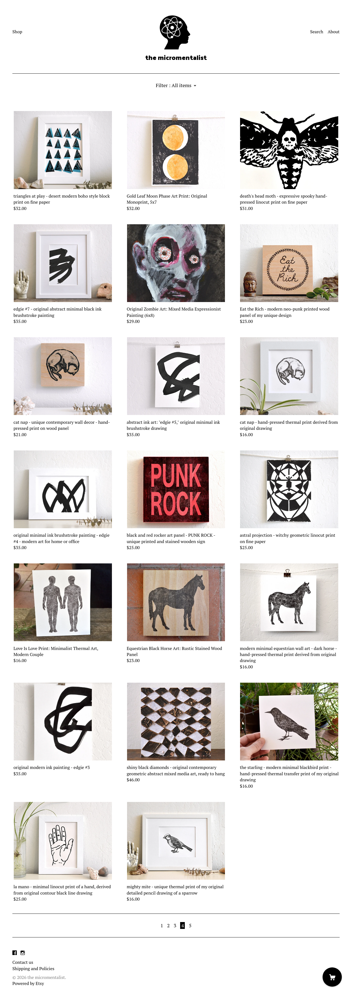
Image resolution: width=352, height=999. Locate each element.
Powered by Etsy (28, 983)
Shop (17, 32)
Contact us (22, 962)
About (334, 32)
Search (316, 32)
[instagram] (23, 953)
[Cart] (332, 977)
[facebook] (14, 953)
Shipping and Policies (33, 968)
